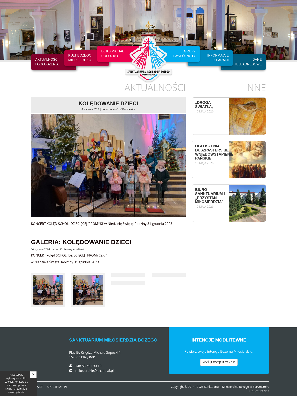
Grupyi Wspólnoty (184, 54)
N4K (266, 391)
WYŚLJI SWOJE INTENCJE (219, 362)
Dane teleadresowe (248, 62)
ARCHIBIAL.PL (57, 387)
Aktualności (155, 87)
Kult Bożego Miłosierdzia (80, 58)
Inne (255, 87)
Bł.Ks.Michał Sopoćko (112, 54)
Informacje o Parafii (218, 58)
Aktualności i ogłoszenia (47, 62)
